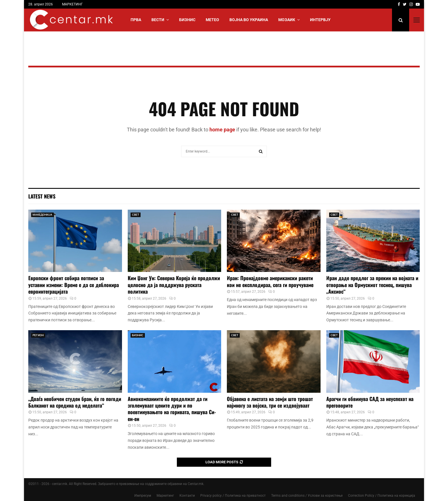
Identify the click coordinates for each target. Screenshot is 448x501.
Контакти (187, 496)
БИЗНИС (187, 19)
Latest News (41, 196)
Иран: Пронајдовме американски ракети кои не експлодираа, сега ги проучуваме (270, 281)
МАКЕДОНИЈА (42, 214)
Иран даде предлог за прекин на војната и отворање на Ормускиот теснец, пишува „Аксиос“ (372, 284)
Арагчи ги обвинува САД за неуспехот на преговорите (369, 402)
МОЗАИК (286, 19)
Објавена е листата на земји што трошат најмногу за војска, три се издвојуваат (270, 402)
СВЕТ (135, 214)
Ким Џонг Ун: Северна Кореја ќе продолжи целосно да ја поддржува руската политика (174, 284)
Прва (136, 19)
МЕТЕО (212, 19)
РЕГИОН (38, 335)
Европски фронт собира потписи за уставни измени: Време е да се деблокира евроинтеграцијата (73, 284)
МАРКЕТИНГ (72, 4)
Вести (157, 19)
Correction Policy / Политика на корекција (381, 496)
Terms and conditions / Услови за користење (307, 496)
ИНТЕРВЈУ (320, 19)
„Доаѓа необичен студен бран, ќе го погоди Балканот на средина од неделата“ (74, 402)
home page (222, 130)
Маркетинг (165, 496)
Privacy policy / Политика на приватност (233, 496)
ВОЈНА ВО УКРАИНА (248, 19)
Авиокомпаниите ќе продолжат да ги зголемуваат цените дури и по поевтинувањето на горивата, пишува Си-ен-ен (172, 408)
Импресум (142, 496)
